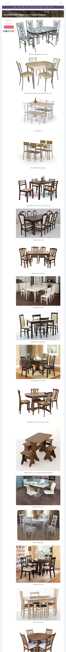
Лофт (27, 7)
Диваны (22, 7)
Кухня (19, 7)
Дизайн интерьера (38, 7)
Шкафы (51, 7)
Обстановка (46, 7)
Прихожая (32, 7)
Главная (14, 7)
